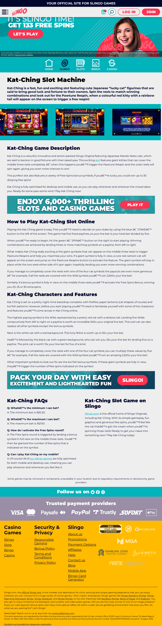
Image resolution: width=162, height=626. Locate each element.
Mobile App (77, 571)
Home (49, 69)
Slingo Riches (65, 599)
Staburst (145, 599)
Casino (112, 69)
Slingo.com (92, 413)
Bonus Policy (44, 548)
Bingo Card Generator (77, 577)
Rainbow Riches (110, 599)
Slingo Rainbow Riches (133, 595)
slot (97, 160)
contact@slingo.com (63, 613)
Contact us (76, 560)
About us (75, 534)
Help (71, 555)
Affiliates (74, 550)
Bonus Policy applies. (24, 55)
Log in (129, 12)
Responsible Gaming (44, 541)
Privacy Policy (45, 562)
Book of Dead (127, 599)
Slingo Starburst (43, 599)
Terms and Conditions (43, 555)
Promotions (77, 539)
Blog (71, 565)
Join (151, 12)
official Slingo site (31, 592)
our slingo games (41, 458)
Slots (80, 69)
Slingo (65, 69)
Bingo (95, 69)
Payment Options (82, 544)
